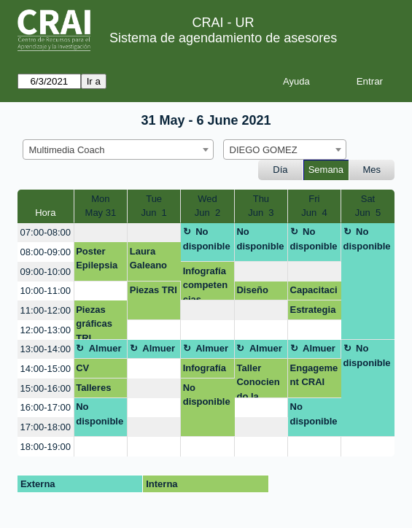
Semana (325, 169)
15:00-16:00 (45, 388)
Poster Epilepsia (96, 258)
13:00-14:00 (45, 348)
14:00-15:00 (45, 368)
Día (280, 169)
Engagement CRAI (314, 375)
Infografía (204, 367)
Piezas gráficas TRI (94, 322)
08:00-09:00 (45, 251)
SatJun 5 (368, 206)
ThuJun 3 (260, 206)
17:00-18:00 (45, 427)
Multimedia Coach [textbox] (67, 149)
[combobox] (118, 149)
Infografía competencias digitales (205, 283)
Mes (372, 169)
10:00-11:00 (45, 290)
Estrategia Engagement (314, 312)
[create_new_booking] (101, 233)
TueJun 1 (153, 206)
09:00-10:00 (45, 271)
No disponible (206, 239)
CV (82, 367)
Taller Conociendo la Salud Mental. (257, 380)
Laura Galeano (148, 258)
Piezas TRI (153, 289)
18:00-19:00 (45, 446)
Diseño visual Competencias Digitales (259, 292)
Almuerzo (98, 351)
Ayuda (296, 81)
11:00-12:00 (45, 310)
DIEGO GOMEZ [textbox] (264, 149)
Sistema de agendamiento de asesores (223, 38)
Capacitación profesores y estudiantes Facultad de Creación (314, 292)
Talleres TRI (93, 390)
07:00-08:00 (45, 232)
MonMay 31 (101, 206)
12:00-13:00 (45, 330)
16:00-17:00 (45, 407)
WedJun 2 (207, 206)
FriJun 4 (314, 206)
